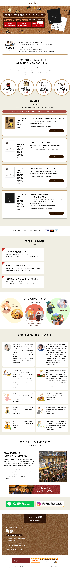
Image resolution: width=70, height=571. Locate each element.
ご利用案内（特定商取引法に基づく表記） (54, 567)
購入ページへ (56, 131)
